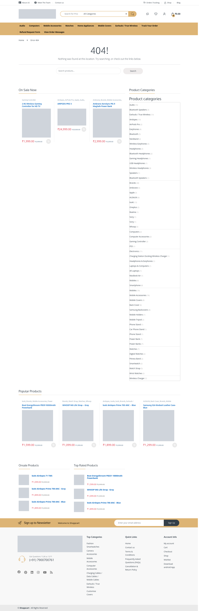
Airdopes (60, 100)
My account (169, 543)
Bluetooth (133, 134)
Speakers (133, 173)
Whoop (132, 226)
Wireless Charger (136, 378)
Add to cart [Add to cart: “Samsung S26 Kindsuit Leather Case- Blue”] (174, 445)
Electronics (134, 251)
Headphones (135, 148)
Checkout (168, 551)
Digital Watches (136, 353)
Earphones (134, 129)
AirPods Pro (69, 100)
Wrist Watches (135, 373)
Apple (77, 100)
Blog (178, 2)
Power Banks (135, 344)
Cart (165, 547)
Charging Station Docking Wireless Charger (148, 256)
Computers (34, 25)
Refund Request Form (30, 32)
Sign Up (171, 522)
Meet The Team (42, 2)
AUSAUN (133, 197)
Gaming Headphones (138, 158)
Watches (69, 25)
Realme (132, 212)
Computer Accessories (139, 236)
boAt (131, 202)
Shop (167, 2)
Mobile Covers (104, 25)
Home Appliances (86, 25)
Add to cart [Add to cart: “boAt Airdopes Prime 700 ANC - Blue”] (134, 445)
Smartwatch (134, 363)
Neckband (133, 139)
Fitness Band (135, 358)
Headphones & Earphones (141, 261)
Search (133, 71)
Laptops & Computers (139, 266)
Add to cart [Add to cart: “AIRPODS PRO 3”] (84, 129)
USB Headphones (137, 163)
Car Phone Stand (136, 329)
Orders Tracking (151, 2)
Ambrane (96, 100)
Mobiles (132, 280)
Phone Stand (135, 324)
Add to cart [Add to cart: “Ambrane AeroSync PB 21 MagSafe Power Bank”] (119, 141)
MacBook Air (135, 275)
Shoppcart (24, 608)
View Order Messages (54, 32)
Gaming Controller (29, 100)
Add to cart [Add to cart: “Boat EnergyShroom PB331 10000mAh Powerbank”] (53, 445)
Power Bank (134, 339)
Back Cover (134, 305)
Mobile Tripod (135, 319)
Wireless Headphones (139, 168)
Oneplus (133, 207)
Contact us (59, 2)
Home (21, 40)
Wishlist (167, 559)
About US (24, 2)
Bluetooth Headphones (139, 153)
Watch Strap (134, 368)
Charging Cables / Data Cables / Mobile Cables (94, 576)
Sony (131, 217)
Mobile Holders (136, 314)
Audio (22, 25)
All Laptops (134, 270)
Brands (103, 100)
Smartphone (135, 285)
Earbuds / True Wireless (126, 25)
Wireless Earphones (138, 143)
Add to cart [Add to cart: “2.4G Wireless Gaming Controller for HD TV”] (48, 141)
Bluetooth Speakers (138, 109)
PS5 (131, 246)
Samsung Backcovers (138, 309)
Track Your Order (150, 25)
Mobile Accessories (52, 25)
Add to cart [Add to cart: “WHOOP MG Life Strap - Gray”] (93, 445)
